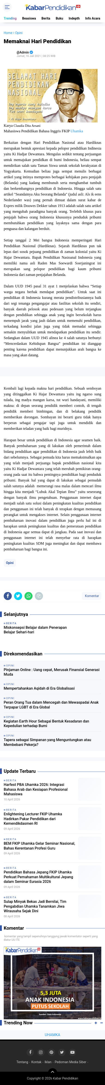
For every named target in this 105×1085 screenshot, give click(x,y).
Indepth (74, 18)
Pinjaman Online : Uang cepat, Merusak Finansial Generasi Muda (51, 672)
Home (8, 33)
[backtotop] (52, 1072)
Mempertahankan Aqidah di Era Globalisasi (39, 688)
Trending (10, 18)
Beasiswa (29, 18)
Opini (10, 563)
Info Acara (92, 18)
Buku (59, 18)
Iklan (48, 1062)
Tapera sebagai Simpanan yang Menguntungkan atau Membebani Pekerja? (47, 742)
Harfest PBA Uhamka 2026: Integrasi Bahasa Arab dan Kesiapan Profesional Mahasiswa (36, 789)
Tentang (22, 1062)
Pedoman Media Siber (70, 1062)
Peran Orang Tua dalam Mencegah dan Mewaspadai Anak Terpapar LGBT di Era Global (51, 704)
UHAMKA (52, 1035)
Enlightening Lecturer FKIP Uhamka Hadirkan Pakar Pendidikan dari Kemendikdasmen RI (33, 819)
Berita (46, 18)
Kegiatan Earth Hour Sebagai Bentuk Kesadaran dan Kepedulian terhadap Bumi (46, 723)
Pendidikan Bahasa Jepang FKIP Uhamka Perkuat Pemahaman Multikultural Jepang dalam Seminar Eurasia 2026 (38, 877)
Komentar (91, 596)
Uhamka (77, 131)
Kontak (36, 1062)
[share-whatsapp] (28, 596)
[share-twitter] (18, 596)
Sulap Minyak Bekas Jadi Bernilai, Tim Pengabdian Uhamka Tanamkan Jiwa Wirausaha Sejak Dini (35, 906)
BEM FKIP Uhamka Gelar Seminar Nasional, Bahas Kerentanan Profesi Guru (39, 845)
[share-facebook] (8, 596)
